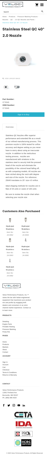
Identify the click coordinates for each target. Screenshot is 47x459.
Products (6, 344)
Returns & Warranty (10, 375)
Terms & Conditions (10, 372)
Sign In (5, 362)
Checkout (6, 370)
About (5, 349)
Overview (10, 127)
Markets (5, 347)
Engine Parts (7, 324)
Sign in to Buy (23, 115)
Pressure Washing (9, 329)
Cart (4, 367)
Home (5, 342)
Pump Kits (6, 332)
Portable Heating (9, 327)
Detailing (6, 321)
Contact (5, 352)
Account (5, 365)
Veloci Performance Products (13, 5)
